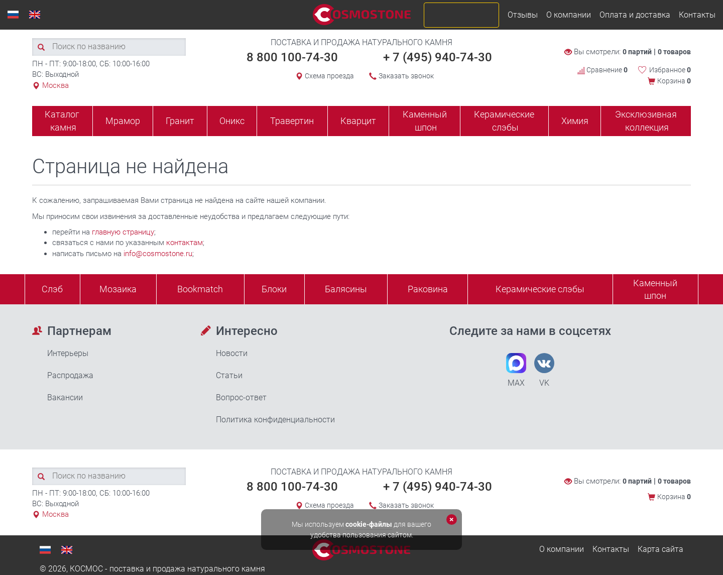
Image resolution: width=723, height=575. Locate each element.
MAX (516, 370)
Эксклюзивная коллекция (646, 121)
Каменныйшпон (655, 289)
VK (544, 370)
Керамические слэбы (504, 121)
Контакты (697, 15)
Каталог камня (62, 121)
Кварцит (358, 121)
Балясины (346, 289)
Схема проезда (329, 76)
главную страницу (123, 232)
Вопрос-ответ (241, 397)
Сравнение (602, 70)
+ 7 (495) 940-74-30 (437, 57)
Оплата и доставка (634, 15)
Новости (232, 353)
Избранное (670, 70)
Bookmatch (200, 289)
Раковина (428, 289)
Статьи (229, 375)
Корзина (674, 81)
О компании (568, 15)
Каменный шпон (425, 121)
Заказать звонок (406, 76)
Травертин (292, 121)
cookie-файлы (368, 524)
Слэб (52, 289)
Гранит (180, 121)
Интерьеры (67, 353)
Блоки (274, 289)
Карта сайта (660, 549)
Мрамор (122, 121)
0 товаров (674, 52)
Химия (574, 121)
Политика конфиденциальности (275, 419)
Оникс (232, 121)
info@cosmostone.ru (158, 253)
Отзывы (523, 15)
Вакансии (65, 397)
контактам (184, 242)
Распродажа (70, 375)
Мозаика (118, 289)
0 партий (637, 52)
